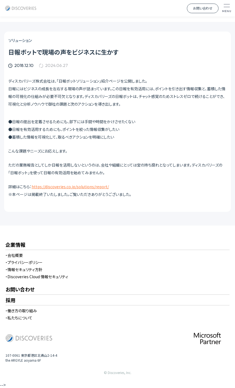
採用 (10, 300)
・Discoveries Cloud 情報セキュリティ (36, 276)
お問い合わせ (202, 8)
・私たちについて (18, 317)
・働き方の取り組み (21, 310)
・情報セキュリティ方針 (24, 269)
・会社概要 (14, 255)
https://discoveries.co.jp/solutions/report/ (70, 186)
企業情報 (15, 245)
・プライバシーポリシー (24, 262)
